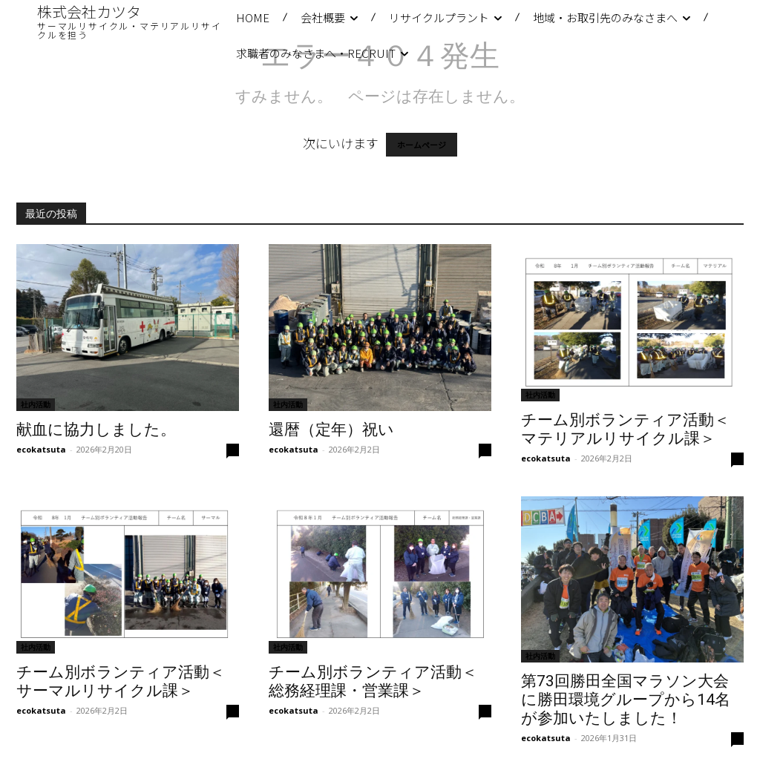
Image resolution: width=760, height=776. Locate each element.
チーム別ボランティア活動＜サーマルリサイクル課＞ (120, 681)
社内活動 (35, 404)
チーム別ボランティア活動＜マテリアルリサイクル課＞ (625, 429)
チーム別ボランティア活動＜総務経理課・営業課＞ (373, 681)
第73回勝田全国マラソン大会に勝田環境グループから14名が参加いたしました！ (625, 699)
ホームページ (421, 145)
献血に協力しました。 (96, 429)
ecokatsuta (41, 449)
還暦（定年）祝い (331, 429)
